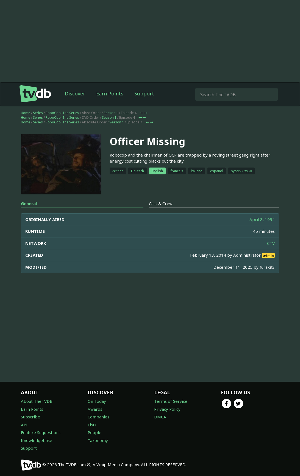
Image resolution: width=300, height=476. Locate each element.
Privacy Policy (167, 409)
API (24, 424)
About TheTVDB (36, 401)
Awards (95, 409)
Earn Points (109, 93)
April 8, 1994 (262, 219)
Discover (75, 93)
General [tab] (29, 203)
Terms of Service (170, 401)
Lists (92, 424)
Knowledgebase (36, 440)
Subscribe (30, 417)
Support (144, 93)
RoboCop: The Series (62, 112)
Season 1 (111, 112)
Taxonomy (98, 440)
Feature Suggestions (40, 432)
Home (25, 112)
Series (38, 112)
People (94, 432)
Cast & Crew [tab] (161, 203)
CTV (271, 243)
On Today (97, 401)
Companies (98, 417)
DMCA (160, 417)
